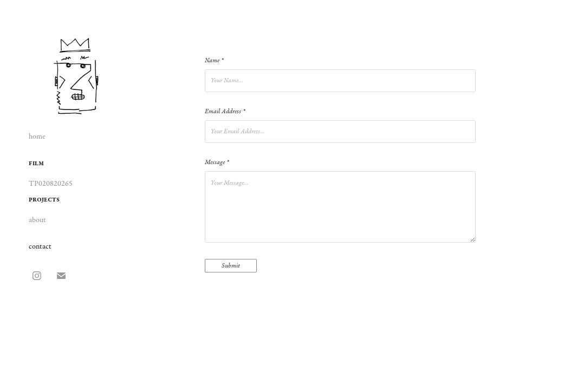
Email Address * (225, 111)
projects (44, 200)
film (36, 163)
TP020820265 (51, 183)
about (37, 220)
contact (40, 246)
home (37, 136)
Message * (217, 162)
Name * (214, 60)
